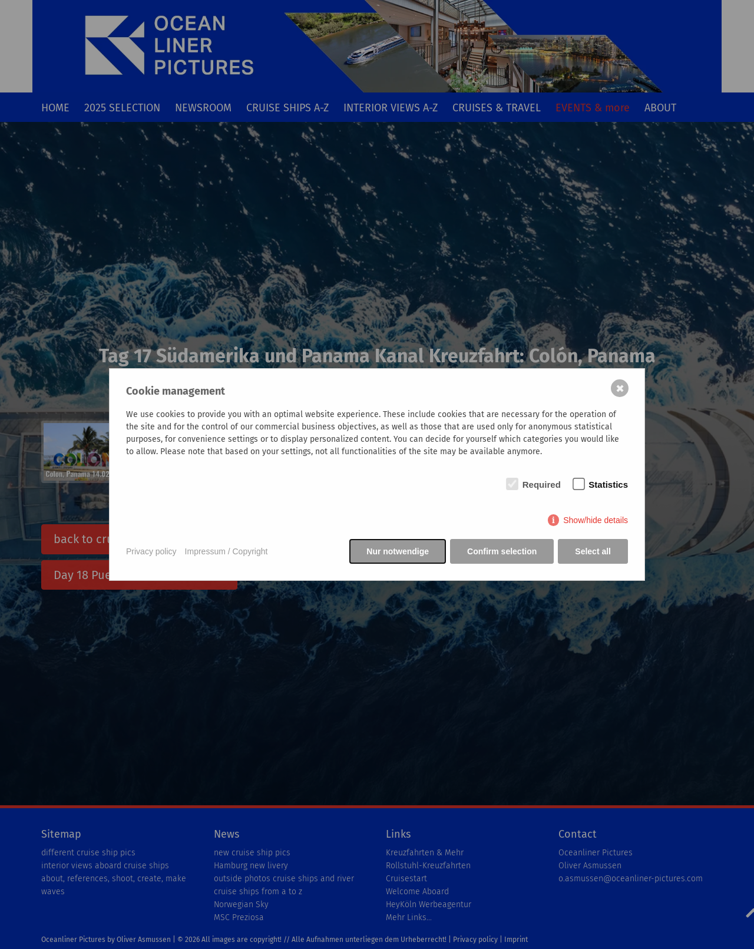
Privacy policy (151, 551)
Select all (593, 551)
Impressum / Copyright (226, 551)
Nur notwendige (397, 551)
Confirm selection (502, 551)
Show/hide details (595, 520)
